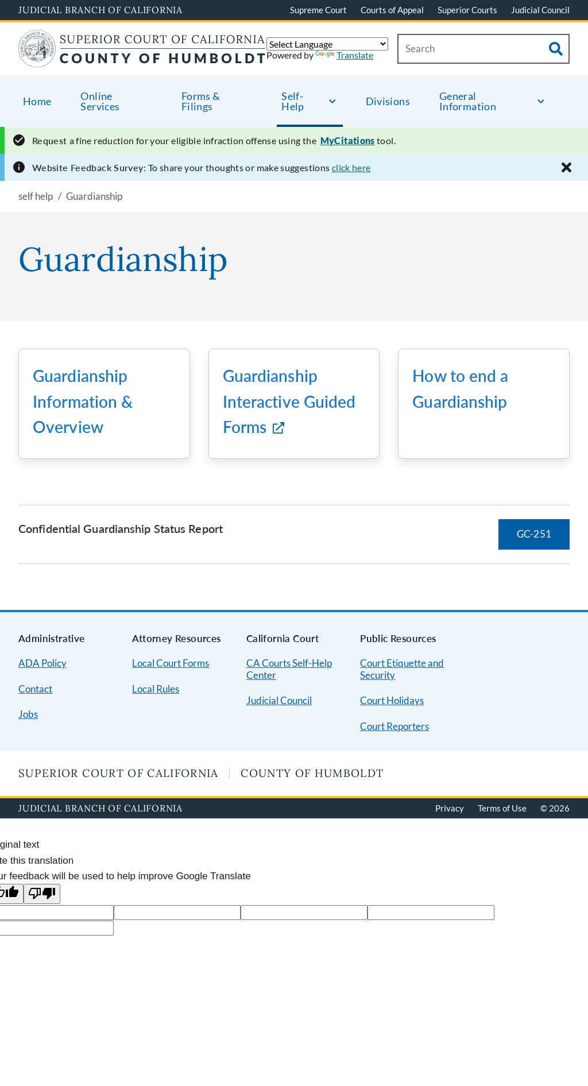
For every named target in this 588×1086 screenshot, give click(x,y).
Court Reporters (394, 726)
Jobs (28, 714)
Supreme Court (318, 10)
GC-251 (534, 534)
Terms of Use (502, 808)
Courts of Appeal (392, 10)
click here (351, 167)
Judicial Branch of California (100, 10)
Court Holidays (392, 700)
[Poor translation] (42, 894)
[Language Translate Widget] (327, 44)
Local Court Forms (170, 663)
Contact (35, 689)
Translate (344, 54)
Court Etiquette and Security (402, 669)
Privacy (449, 808)
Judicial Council (540, 10)
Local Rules (155, 689)
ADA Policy (42, 663)
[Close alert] (566, 167)
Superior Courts (467, 10)
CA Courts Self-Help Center (289, 669)
